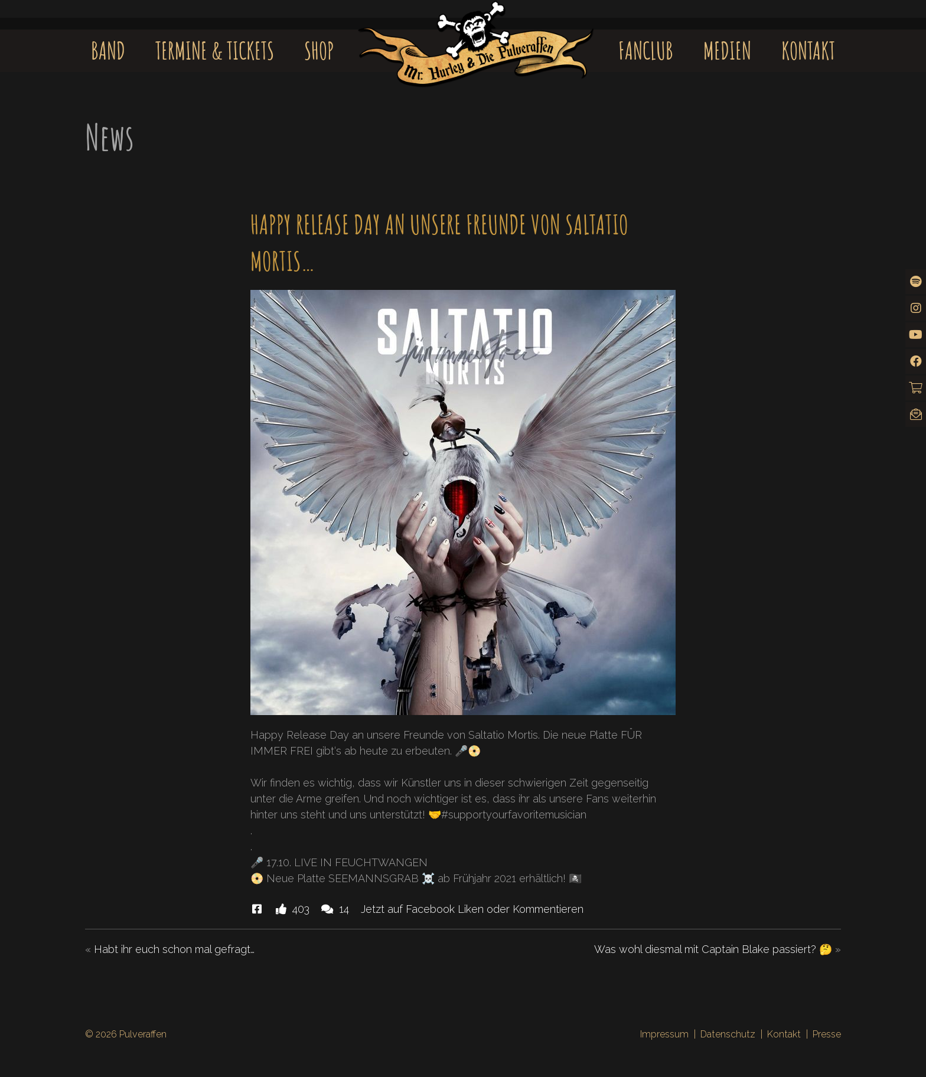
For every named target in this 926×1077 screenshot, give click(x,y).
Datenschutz (727, 1034)
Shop (319, 50)
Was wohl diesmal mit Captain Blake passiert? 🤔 (713, 949)
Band (108, 50)
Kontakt (808, 50)
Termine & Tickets (214, 50)
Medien (727, 50)
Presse (827, 1034)
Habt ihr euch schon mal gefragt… (174, 949)
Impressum (664, 1034)
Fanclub (645, 50)
